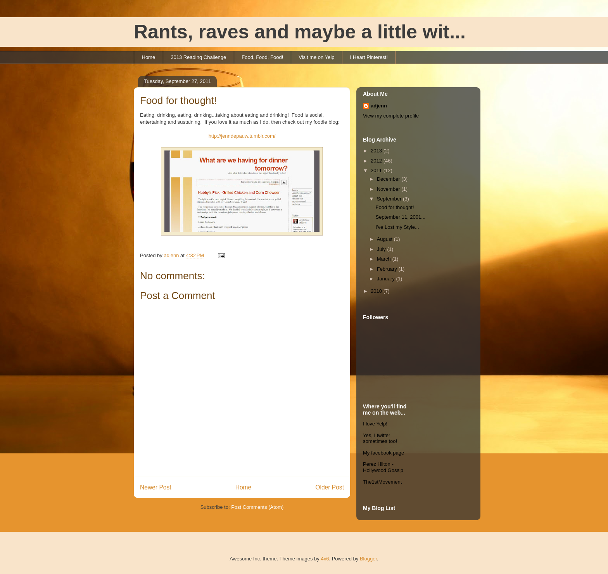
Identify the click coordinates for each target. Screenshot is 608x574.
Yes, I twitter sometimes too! (380, 438)
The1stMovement (382, 482)
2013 (377, 151)
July (382, 249)
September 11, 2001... (400, 217)
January (386, 279)
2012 (377, 161)
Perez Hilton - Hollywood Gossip (383, 467)
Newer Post (155, 487)
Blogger (368, 559)
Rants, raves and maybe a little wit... (300, 32)
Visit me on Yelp (316, 57)
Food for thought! (394, 207)
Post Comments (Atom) (257, 507)
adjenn (379, 106)
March (384, 259)
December (389, 179)
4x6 (325, 559)
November (389, 189)
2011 (377, 170)
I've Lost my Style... (397, 227)
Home (148, 57)
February (388, 269)
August (385, 239)
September (390, 199)
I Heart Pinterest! (369, 57)
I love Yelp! (375, 424)
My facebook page (383, 453)
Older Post (329, 487)
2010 (377, 291)
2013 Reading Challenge (198, 57)
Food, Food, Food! (262, 57)
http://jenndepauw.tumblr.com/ (242, 136)
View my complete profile (391, 116)
